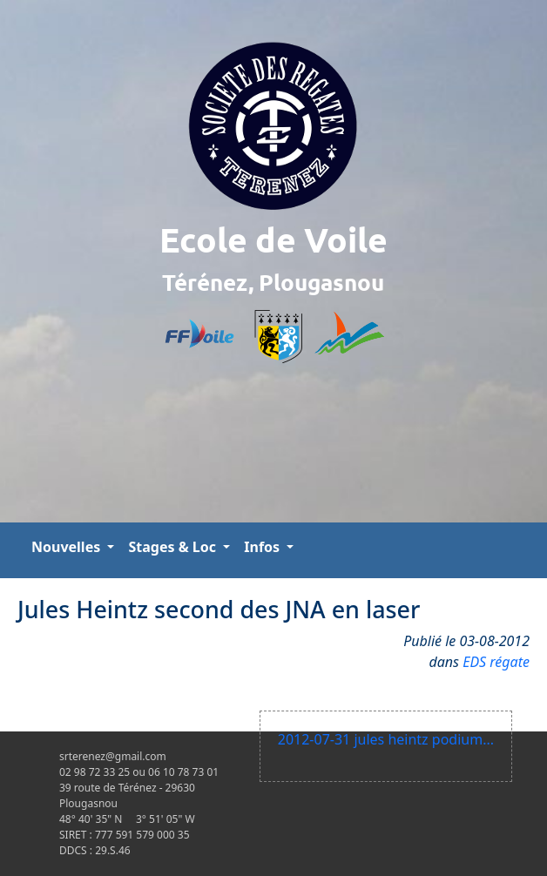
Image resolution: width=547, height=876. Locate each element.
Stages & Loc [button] (173, 546)
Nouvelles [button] (67, 546)
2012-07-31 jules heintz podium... (386, 739)
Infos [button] (263, 546)
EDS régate (496, 661)
